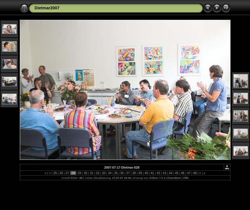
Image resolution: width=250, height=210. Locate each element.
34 (109, 173)
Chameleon (174, 177)
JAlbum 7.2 (156, 177)
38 (134, 173)
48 (194, 173)
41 (152, 173)
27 (67, 173)
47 (188, 173)
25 (55, 173)
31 (91, 173)
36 (122, 173)
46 (182, 173)
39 (140, 173)
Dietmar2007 (47, 8)
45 (176, 173)
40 (146, 173)
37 (128, 173)
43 (164, 173)
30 (85, 173)
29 (79, 173)
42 (158, 173)
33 (103, 173)
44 (170, 173)
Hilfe (185, 177)
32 (97, 173)
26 (61, 173)
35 (115, 173)
